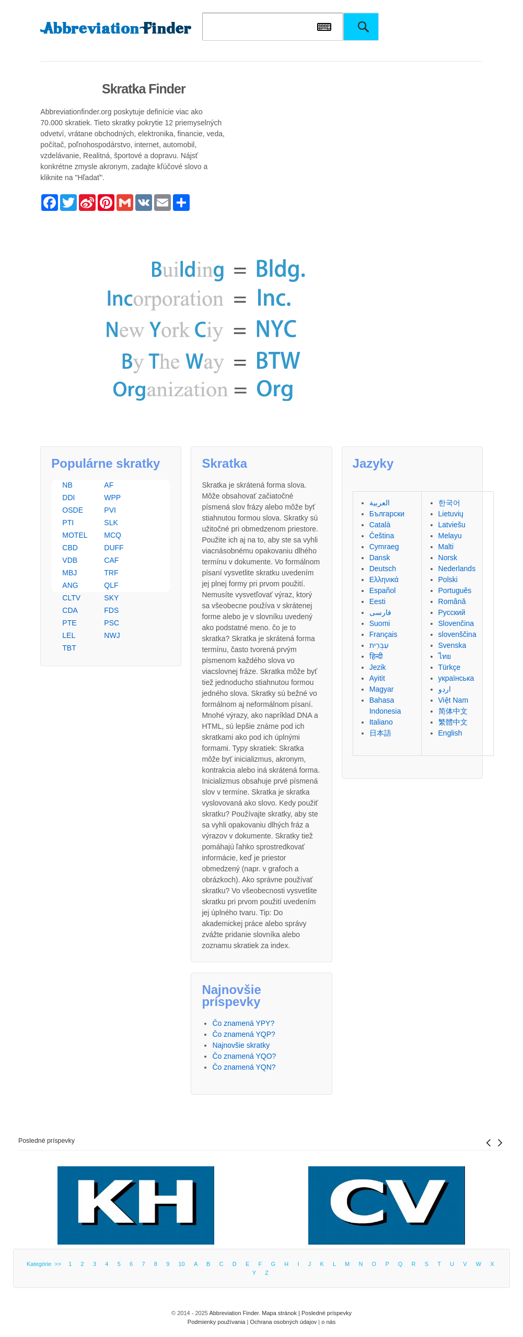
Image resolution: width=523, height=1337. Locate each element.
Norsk (448, 557)
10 (181, 1264)
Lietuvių (450, 514)
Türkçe (449, 667)
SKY (111, 598)
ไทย (444, 656)
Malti (446, 546)
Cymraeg (384, 546)
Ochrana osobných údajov (283, 1322)
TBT (69, 648)
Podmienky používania (217, 1322)
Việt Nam (453, 700)
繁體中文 (453, 722)
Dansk (379, 557)
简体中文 (453, 711)
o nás (328, 1322)
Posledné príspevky (46, 1140)
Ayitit (377, 678)
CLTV (71, 598)
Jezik (377, 667)
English (450, 733)
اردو (444, 689)
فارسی (380, 612)
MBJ (69, 573)
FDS (111, 610)
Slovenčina (456, 623)
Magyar (381, 689)
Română (452, 601)
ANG (70, 585)
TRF (111, 573)
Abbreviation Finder (234, 1313)
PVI (110, 510)
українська (456, 678)
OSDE (72, 510)
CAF (111, 560)
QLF (111, 585)
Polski (448, 579)
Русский (452, 612)
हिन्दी (376, 656)
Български (386, 514)
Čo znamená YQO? (244, 1056)
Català (379, 524)
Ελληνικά (384, 579)
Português (455, 590)
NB (67, 485)
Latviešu (452, 524)
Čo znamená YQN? (243, 1067)
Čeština (381, 535)
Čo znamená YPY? (243, 1023)
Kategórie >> (45, 1264)
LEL (68, 635)
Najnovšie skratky (241, 1045)
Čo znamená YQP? (243, 1034)
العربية (379, 503)
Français (383, 634)
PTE (69, 623)
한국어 (449, 503)
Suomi (379, 623)
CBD (70, 547)
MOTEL (74, 535)
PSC (111, 623)
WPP (112, 497)
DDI (68, 497)
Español (382, 590)
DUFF (113, 547)
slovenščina (457, 634)
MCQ (112, 535)
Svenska (452, 645)
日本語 (380, 733)
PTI (68, 522)
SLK (111, 522)
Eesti (377, 601)
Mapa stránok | (281, 1313)
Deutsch (382, 568)
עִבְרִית (379, 645)
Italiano (381, 722)
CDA (70, 610)
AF (108, 485)
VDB (69, 560)
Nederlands (457, 568)
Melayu (450, 535)
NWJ (112, 635)
